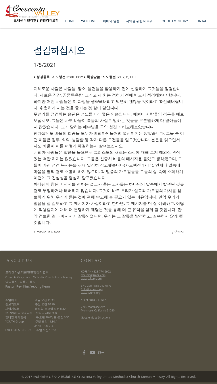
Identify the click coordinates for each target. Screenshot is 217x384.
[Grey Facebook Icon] (84, 352)
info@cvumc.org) (92, 289)
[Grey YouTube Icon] (92, 352)
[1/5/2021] (173, 232)
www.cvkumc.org (91, 278)
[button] (89, 21)
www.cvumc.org (90, 292)
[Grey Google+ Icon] (101, 352)
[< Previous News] (48, 232)
